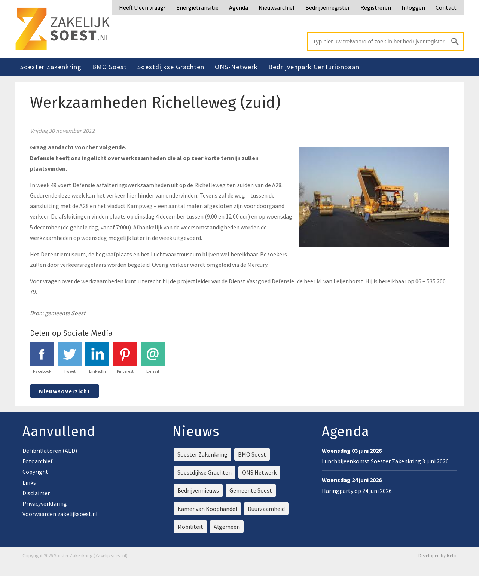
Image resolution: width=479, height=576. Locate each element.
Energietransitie (197, 7)
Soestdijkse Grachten (170, 67)
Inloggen (413, 7)
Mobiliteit (190, 526)
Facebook (42, 358)
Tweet (70, 358)
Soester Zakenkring (51, 67)
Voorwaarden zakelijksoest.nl (60, 514)
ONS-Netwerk (236, 67)
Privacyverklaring (44, 503)
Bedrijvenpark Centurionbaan (313, 67)
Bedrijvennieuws (198, 490)
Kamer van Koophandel (207, 508)
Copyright (35, 471)
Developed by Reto (437, 555)
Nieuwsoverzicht (64, 391)
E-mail (153, 358)
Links (29, 482)
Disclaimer (36, 493)
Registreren (375, 7)
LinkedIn (97, 358)
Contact (446, 7)
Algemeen (227, 526)
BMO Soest (109, 67)
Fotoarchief (37, 461)
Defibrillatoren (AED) (49, 450)
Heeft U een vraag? (142, 7)
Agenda (238, 7)
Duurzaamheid (266, 508)
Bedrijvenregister (327, 7)
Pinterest (125, 358)
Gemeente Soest (250, 490)
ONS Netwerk (259, 472)
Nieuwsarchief (277, 7)
